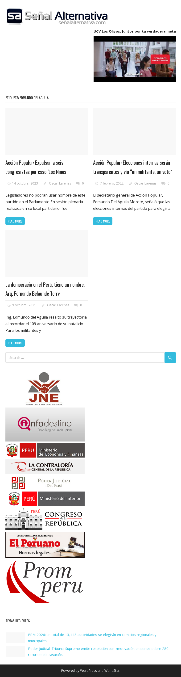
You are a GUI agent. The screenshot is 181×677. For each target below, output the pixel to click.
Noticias (15, 149)
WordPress (88, 670)
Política (31, 149)
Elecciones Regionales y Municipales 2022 (127, 142)
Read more (15, 221)
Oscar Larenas (60, 183)
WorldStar (111, 670)
